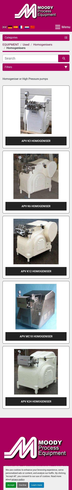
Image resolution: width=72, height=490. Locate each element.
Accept (10, 485)
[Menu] (57, 27)
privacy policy (18, 479)
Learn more (36, 485)
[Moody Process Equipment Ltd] (36, 447)
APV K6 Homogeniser (36, 206)
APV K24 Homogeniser (36, 401)
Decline (22, 485)
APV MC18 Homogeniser (36, 336)
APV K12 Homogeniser (36, 271)
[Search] (30, 58)
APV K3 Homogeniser (36, 141)
